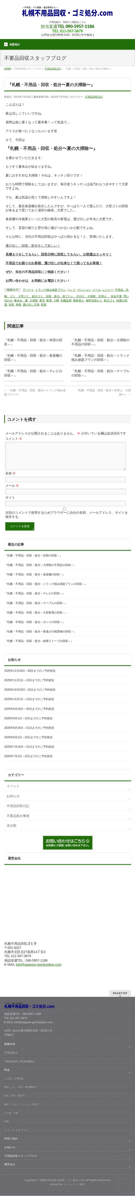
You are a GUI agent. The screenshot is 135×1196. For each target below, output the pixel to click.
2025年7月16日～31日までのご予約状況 (29, 752)
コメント (13, 438)
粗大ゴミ (109, 300)
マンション (84, 289)
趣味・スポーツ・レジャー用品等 (21, 1104)
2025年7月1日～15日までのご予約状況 (28, 761)
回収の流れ (11, 1138)
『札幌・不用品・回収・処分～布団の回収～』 (33, 561)
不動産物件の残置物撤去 (19, 1061)
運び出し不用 (31, 304)
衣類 (11, 304)
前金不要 (116, 296)
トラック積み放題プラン (50, 289)
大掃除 (33, 300)
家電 (49, 300)
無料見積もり (94, 300)
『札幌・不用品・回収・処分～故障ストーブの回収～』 (38, 646)
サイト (10, 503)
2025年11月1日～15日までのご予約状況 (29, 685)
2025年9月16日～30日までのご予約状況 (29, 714)
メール (96, 289)
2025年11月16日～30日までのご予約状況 (30, 676)
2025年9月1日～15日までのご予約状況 (28, 723)
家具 (42, 300)
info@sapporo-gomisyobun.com (39, 970)
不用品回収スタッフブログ (20, 1156)
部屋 (43, 304)
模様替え (78, 300)
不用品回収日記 (94, 96)
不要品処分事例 (18, 821)
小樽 (56, 300)
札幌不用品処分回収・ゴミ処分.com (62, 1180)
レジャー (107, 289)
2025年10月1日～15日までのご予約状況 (29, 704)
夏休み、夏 (21, 300)
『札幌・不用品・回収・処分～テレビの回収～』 (34, 599)
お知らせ (13, 801)
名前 (10, 479)
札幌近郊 (66, 300)
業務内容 (9, 1044)
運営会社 (9, 1164)
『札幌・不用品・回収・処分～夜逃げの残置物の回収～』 (40, 637)
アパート (28, 289)
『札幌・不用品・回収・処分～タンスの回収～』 (34, 627)
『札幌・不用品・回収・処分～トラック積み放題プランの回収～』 (45, 589)
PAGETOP (120, 993)
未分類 (11, 831)
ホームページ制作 (74, 1184)
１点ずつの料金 (13, 1078)
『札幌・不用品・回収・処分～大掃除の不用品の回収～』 (40, 570)
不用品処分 (11, 1052)
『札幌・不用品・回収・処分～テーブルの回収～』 (36, 608)
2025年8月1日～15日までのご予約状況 (28, 742)
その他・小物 (11, 1113)
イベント (13, 791)
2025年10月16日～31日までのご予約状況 (30, 695)
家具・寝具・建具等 (14, 1095)
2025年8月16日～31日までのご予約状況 (29, 733)
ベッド (71, 289)
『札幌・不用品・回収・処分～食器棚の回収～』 (34, 580)
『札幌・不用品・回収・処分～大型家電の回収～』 (36, 618)
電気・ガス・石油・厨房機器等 (20, 1087)
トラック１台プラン (16, 1130)
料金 (7, 1070)
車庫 (18, 304)
